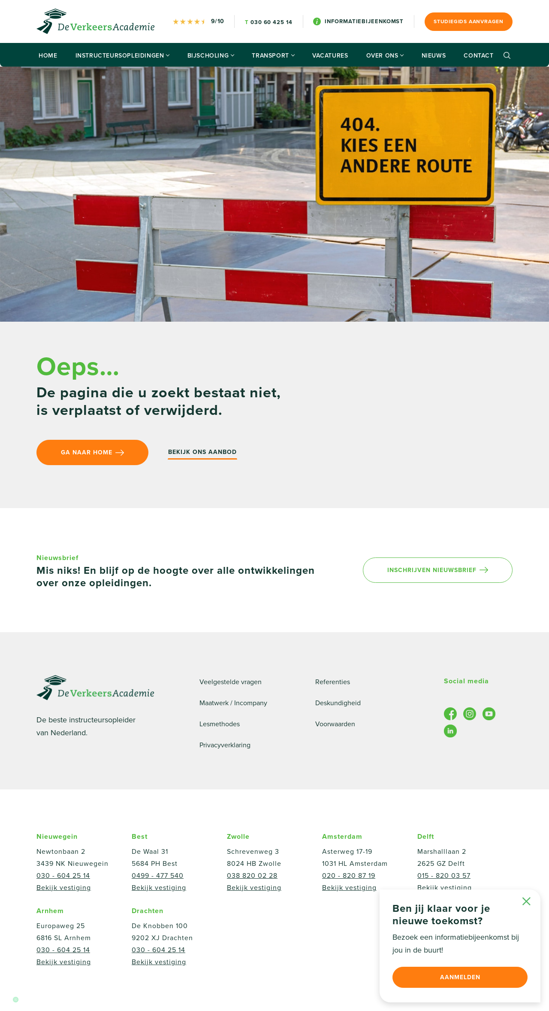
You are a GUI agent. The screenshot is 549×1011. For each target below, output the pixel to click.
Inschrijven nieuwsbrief (437, 570)
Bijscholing (210, 56)
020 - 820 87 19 (348, 875)
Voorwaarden (335, 724)
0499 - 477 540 (158, 875)
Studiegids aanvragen (469, 21)
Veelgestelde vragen (230, 682)
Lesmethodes (219, 724)
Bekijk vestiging (63, 887)
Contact (478, 55)
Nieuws (434, 55)
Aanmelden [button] (460, 977)
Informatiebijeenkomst (358, 21)
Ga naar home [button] (92, 452)
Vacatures (330, 55)
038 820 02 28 (252, 875)
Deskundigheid (338, 703)
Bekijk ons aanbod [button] (202, 452)
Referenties (332, 682)
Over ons (385, 56)
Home (48, 55)
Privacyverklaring (224, 745)
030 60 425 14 (269, 22)
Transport (273, 56)
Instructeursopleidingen (122, 56)
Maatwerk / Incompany (233, 703)
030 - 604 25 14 (63, 875)
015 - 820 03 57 (444, 875)
